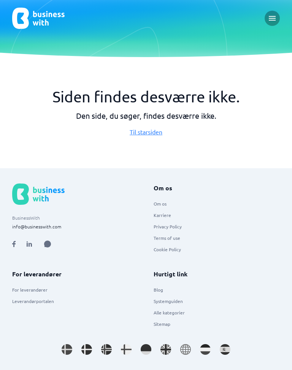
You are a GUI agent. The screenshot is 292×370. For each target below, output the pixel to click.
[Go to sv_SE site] (67, 349)
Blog (158, 290)
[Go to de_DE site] (146, 349)
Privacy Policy (168, 226)
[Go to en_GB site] (165, 349)
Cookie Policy (167, 249)
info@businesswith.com (36, 226)
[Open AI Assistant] (47, 244)
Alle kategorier (169, 312)
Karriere (162, 215)
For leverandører (30, 290)
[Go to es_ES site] (225, 349)
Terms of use (167, 238)
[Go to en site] (185, 349)
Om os (160, 204)
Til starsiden (146, 132)
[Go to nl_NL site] (205, 349)
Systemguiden (168, 301)
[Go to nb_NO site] (106, 349)
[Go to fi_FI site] (126, 349)
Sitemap (162, 324)
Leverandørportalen (33, 301)
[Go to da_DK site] (86, 349)
